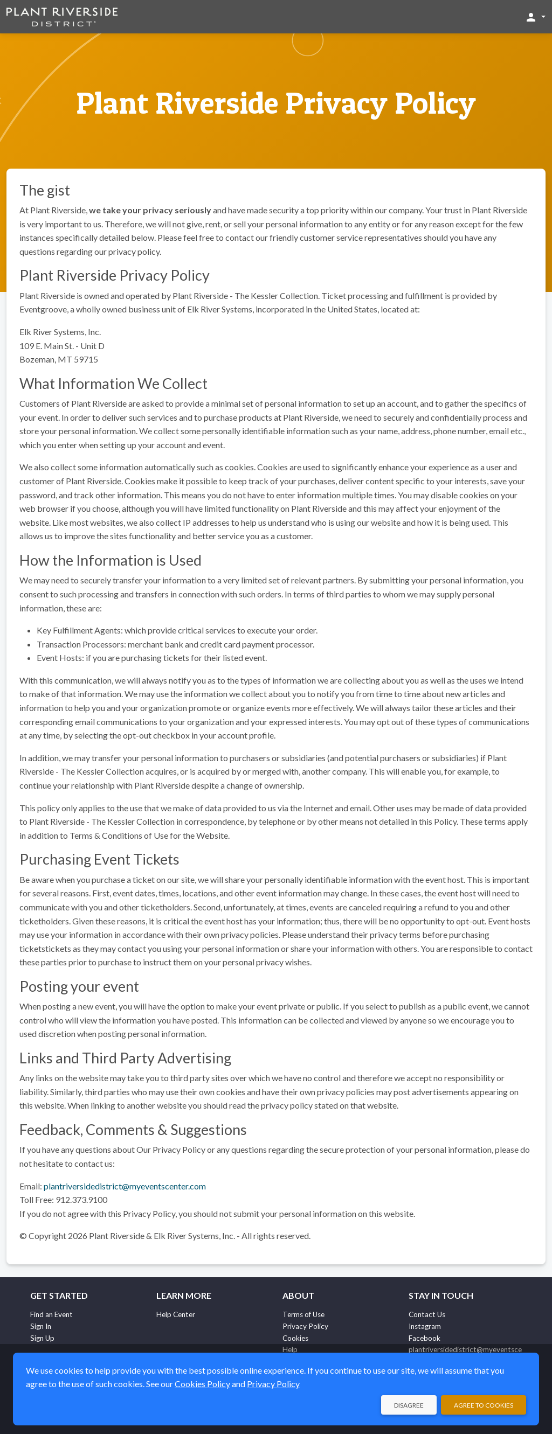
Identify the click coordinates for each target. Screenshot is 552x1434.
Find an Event (51, 1314)
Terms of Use (303, 1314)
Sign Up (42, 1338)
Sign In (40, 1326)
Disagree (409, 1405)
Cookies (295, 1338)
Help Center (175, 1314)
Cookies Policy (202, 1384)
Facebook (424, 1338)
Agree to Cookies (483, 1405)
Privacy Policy (305, 1326)
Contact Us (427, 1314)
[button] (535, 16)
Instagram (425, 1326)
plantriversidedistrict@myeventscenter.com (125, 1186)
